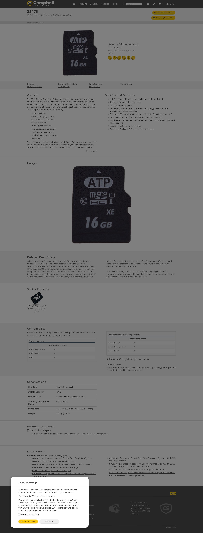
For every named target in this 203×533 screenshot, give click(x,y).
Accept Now (28, 521)
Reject (49, 521)
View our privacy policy (28, 514)
